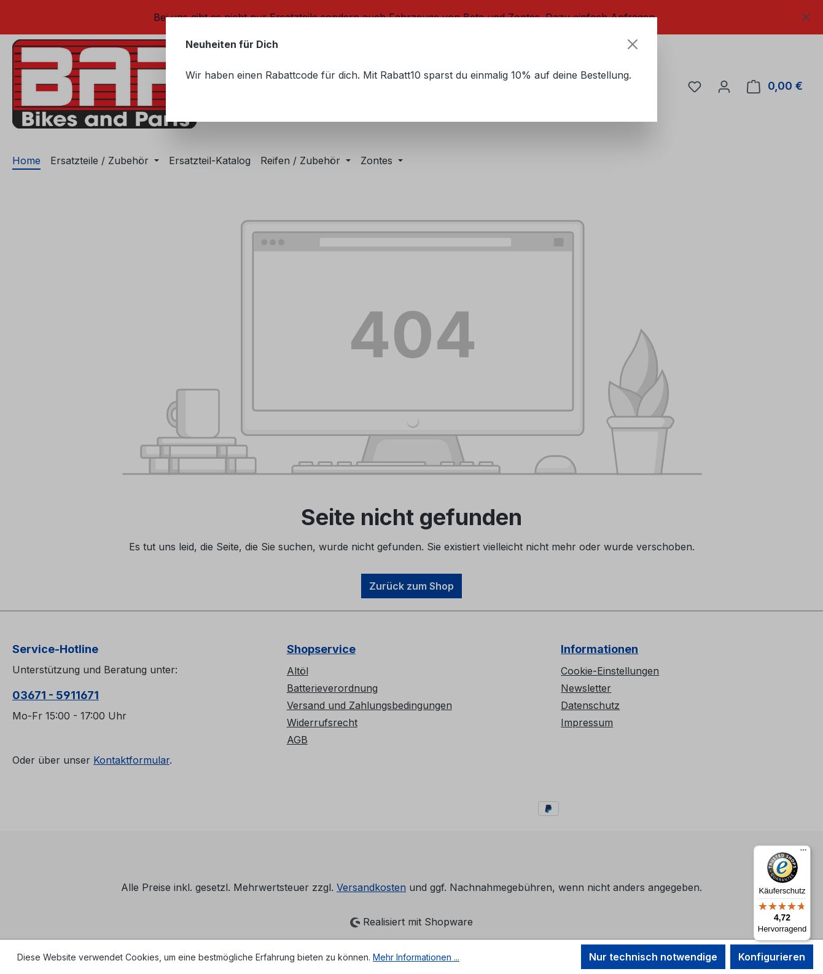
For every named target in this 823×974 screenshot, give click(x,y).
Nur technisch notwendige (653, 957)
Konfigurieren (771, 957)
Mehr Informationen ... (416, 957)
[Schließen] (632, 44)
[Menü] (803, 852)
